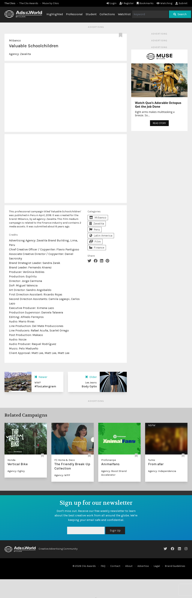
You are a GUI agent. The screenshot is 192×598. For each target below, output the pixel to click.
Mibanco (15, 40)
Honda (11, 460)
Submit (181, 3)
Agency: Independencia (162, 471)
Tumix (151, 460)
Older (91, 377)
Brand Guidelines (175, 566)
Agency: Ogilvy (16, 471)
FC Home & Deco (64, 460)
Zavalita (25, 54)
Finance (96, 247)
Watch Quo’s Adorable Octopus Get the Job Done (158, 105)
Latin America (100, 235)
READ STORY (159, 123)
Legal (157, 566)
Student (91, 14)
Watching (164, 3)
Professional (74, 14)
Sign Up (115, 530)
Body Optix (89, 386)
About (129, 566)
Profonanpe (108, 460)
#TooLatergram (45, 386)
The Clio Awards (28, 3)
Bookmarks (145, 3)
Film (95, 241)
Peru (94, 229)
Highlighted (54, 14)
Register (126, 3)
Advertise (143, 566)
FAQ (103, 566)
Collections (107, 14)
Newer (40, 377)
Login (111, 3)
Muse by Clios (50, 3)
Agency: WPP (62, 475)
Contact (115, 566)
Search (180, 14)
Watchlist (124, 14)
